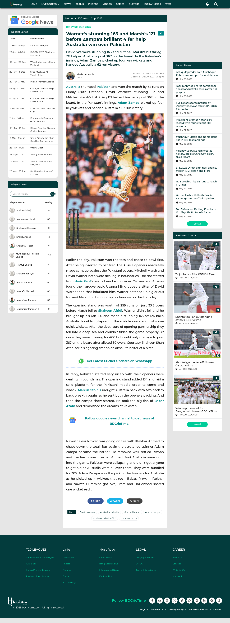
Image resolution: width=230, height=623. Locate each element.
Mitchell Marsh (132, 512)
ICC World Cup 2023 (90, 18)
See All (197, 223)
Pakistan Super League (38, 576)
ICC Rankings (152, 4)
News (67, 4)
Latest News (105, 557)
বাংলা (168, 4)
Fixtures (67, 570)
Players (134, 4)
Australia (73, 87)
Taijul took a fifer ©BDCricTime (195, 274)
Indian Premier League (38, 570)
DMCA (139, 563)
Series (120, 4)
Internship (177, 576)
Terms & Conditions (146, 570)
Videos (107, 4)
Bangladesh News (108, 563)
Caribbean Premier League (40, 557)
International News (109, 570)
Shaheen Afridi (110, 310)
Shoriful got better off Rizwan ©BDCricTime (195, 364)
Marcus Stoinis (89, 390)
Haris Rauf (83, 281)
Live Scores (68, 557)
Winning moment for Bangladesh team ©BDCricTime (196, 409)
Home (33, 4)
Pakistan (104, 87)
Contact (176, 563)
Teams (80, 4)
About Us (177, 557)
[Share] (216, 244)
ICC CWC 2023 (129, 518)
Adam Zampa (129, 102)
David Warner (87, 512)
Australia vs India (109, 512)
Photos (93, 4)
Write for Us (178, 570)
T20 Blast (31, 563)
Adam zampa (152, 512)
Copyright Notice (145, 557)
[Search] (52, 194)
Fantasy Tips (105, 576)
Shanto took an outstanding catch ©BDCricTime (194, 318)
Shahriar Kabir (85, 74)
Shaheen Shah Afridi (104, 518)
